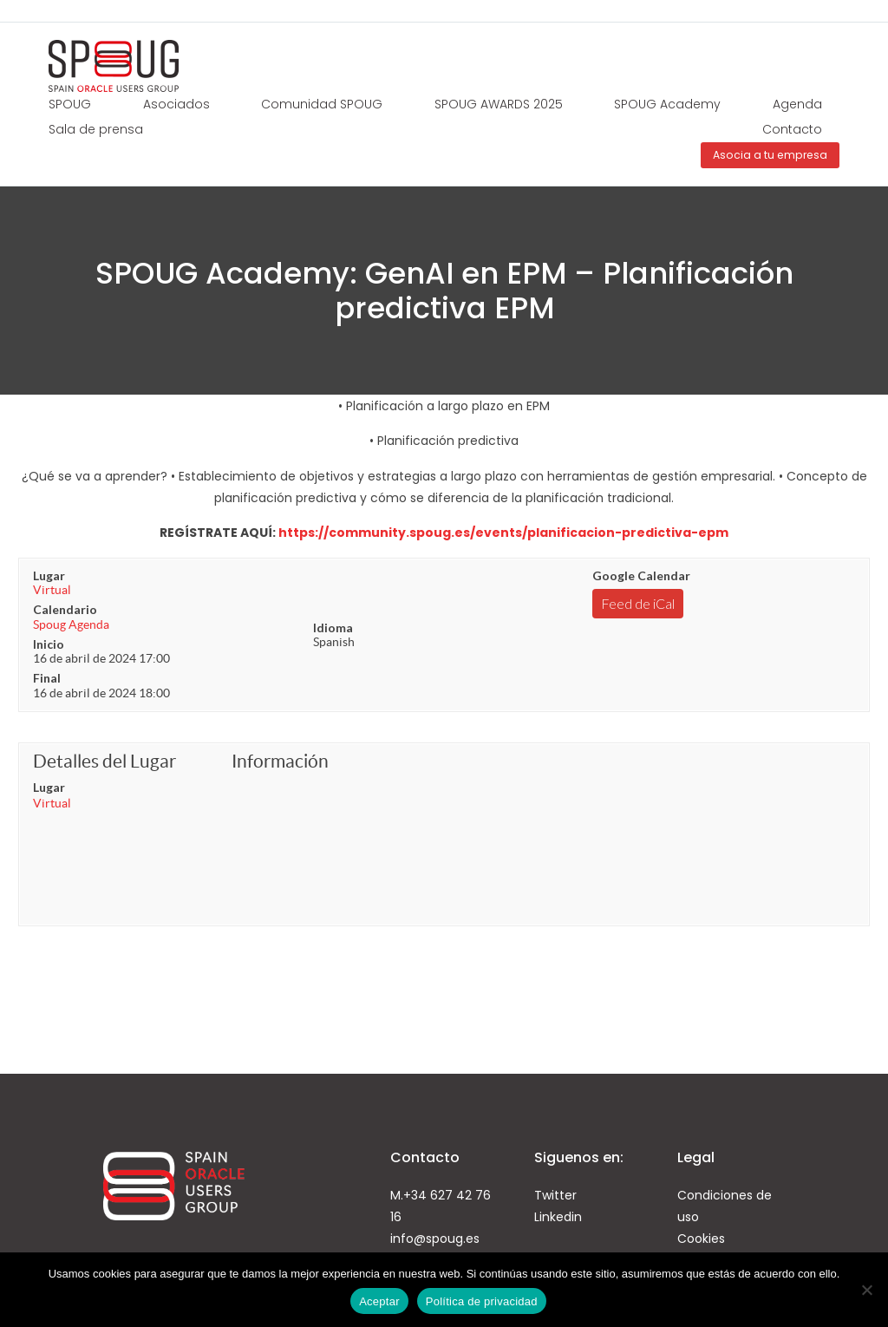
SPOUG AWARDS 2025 (498, 104)
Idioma (333, 627)
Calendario (65, 609)
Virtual (52, 590)
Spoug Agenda (71, 624)
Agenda (797, 104)
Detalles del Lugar (104, 761)
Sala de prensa (96, 129)
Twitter (555, 1195)
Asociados (176, 104)
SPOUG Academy (667, 104)
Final (47, 677)
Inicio (48, 644)
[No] (866, 1289)
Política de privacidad (482, 1301)
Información (280, 761)
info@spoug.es (435, 1238)
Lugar (49, 575)
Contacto (792, 129)
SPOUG (70, 104)
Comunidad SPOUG (321, 104)
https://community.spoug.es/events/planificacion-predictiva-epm (503, 532)
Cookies (701, 1238)
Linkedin (558, 1217)
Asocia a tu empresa (770, 154)
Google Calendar (641, 575)
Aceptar (379, 1301)
